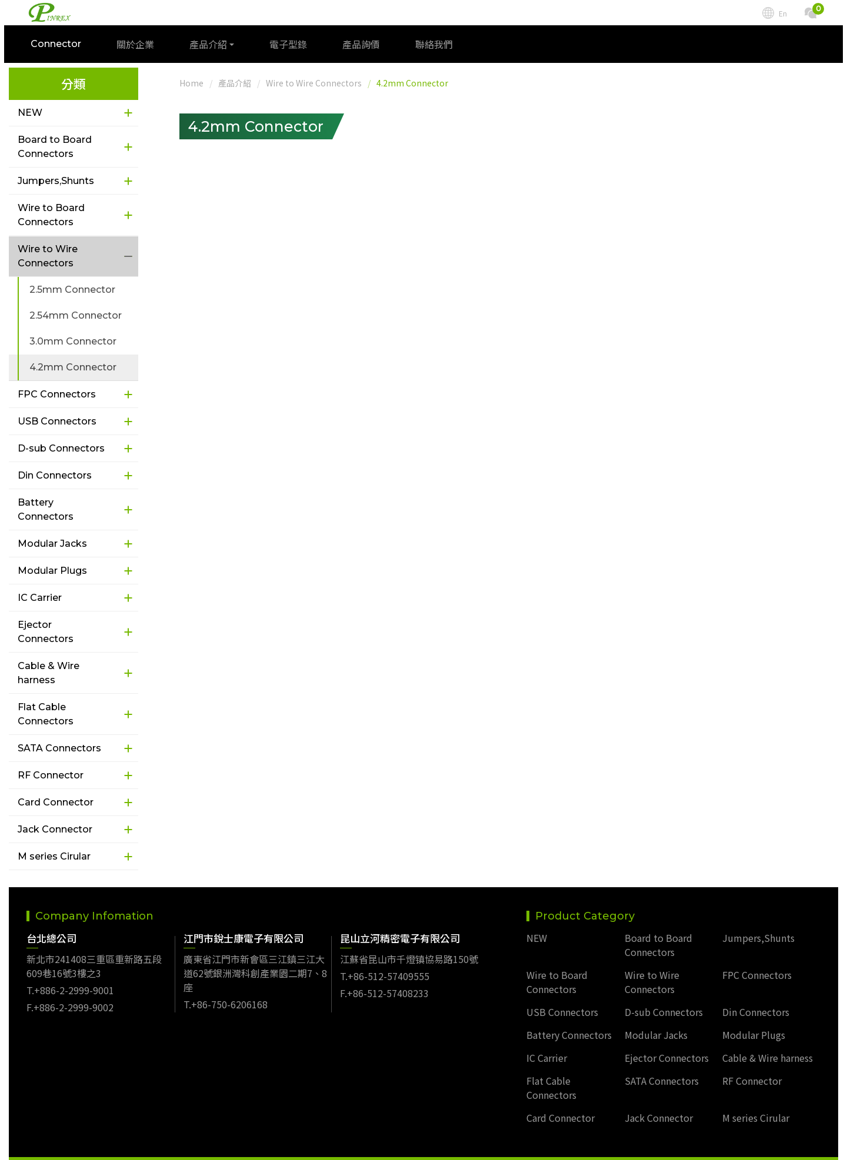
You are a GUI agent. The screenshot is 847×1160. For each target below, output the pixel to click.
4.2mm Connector (72, 367)
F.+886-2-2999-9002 (70, 990)
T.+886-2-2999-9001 (70, 973)
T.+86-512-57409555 (384, 959)
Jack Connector (55, 829)
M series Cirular (54, 856)
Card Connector (56, 802)
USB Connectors (57, 421)
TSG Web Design (565, 1150)
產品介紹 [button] (213, 49)
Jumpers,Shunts (56, 180)
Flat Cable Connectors (46, 714)
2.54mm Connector (75, 315)
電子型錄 (293, 49)
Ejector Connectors (46, 631)
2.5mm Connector (72, 289)
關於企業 (140, 49)
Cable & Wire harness (48, 673)
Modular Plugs (52, 570)
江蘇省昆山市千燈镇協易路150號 (409, 942)
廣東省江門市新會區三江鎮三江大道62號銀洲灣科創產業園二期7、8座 (255, 956)
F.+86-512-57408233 (384, 976)
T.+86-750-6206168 (226, 987)
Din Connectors (55, 475)
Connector (60, 48)
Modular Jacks (52, 543)
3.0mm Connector (72, 341)
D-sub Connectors (61, 448)
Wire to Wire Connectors (48, 256)
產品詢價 (366, 49)
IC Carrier (40, 597)
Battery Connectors (46, 509)
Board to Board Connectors (55, 146)
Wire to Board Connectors (51, 215)
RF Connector (51, 775)
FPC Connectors (57, 394)
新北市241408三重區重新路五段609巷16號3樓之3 (94, 949)
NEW (30, 112)
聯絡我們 (439, 49)
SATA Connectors (59, 748)
